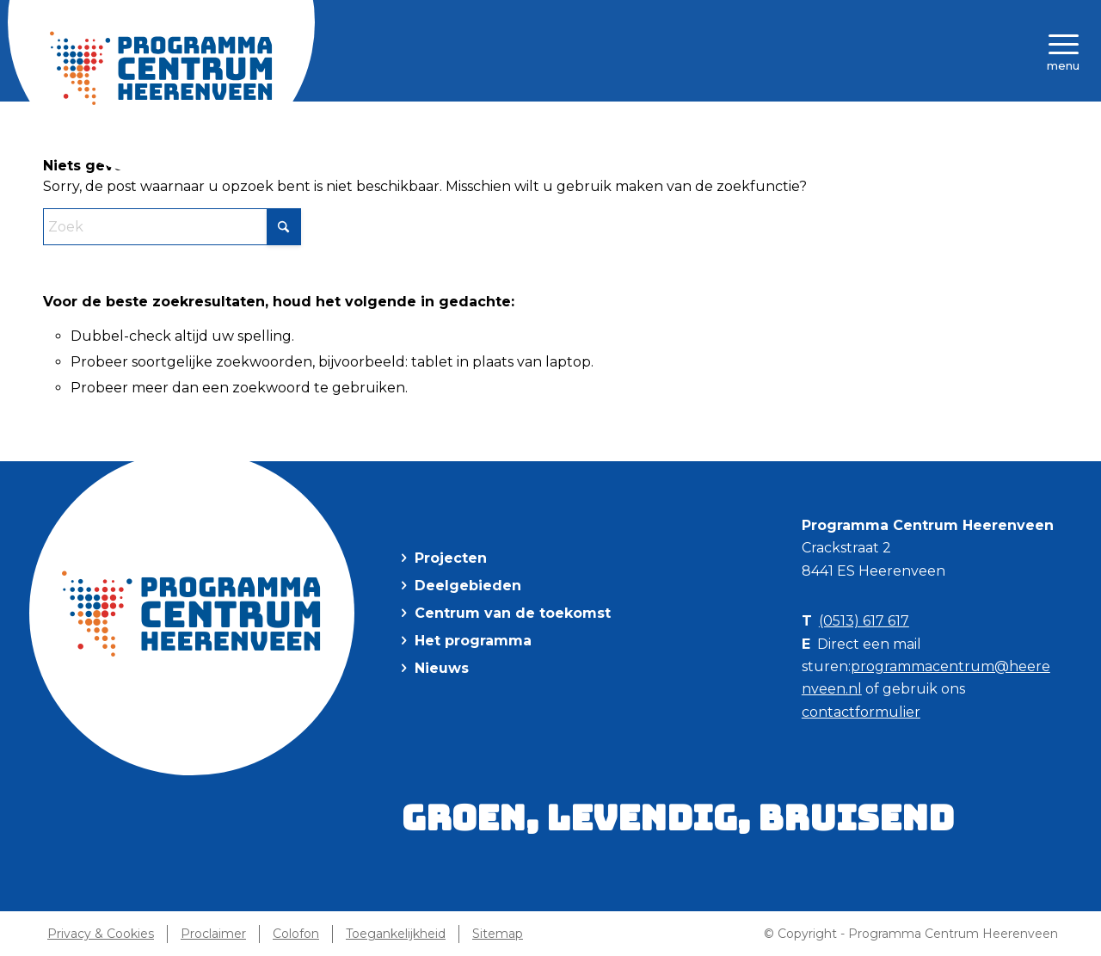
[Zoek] (172, 226)
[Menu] (1058, 51)
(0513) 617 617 (864, 621)
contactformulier (861, 712)
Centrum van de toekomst (513, 613)
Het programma (473, 640)
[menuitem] (1058, 51)
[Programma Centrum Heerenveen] (162, 68)
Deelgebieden (468, 585)
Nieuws (442, 668)
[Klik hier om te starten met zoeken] (284, 226)
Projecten (451, 558)
